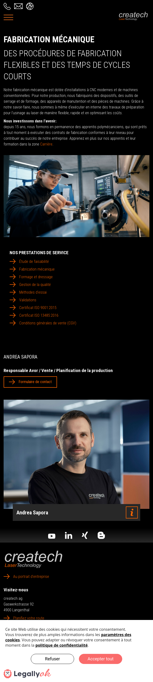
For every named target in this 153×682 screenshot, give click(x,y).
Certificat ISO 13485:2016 (38, 315)
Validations (27, 300)
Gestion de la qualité (35, 284)
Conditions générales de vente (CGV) (47, 323)
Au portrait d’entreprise (31, 576)
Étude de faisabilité (34, 261)
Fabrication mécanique (37, 269)
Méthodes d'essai (33, 292)
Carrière (46, 144)
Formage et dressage (36, 277)
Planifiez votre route (28, 618)
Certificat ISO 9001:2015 (38, 307)
